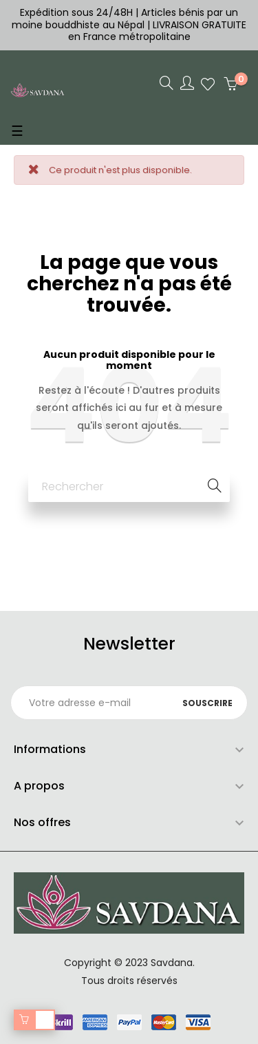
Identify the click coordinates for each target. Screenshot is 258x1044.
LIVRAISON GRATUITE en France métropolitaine (157, 31)
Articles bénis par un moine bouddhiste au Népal (125, 19)
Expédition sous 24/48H (78, 12)
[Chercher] (129, 486)
